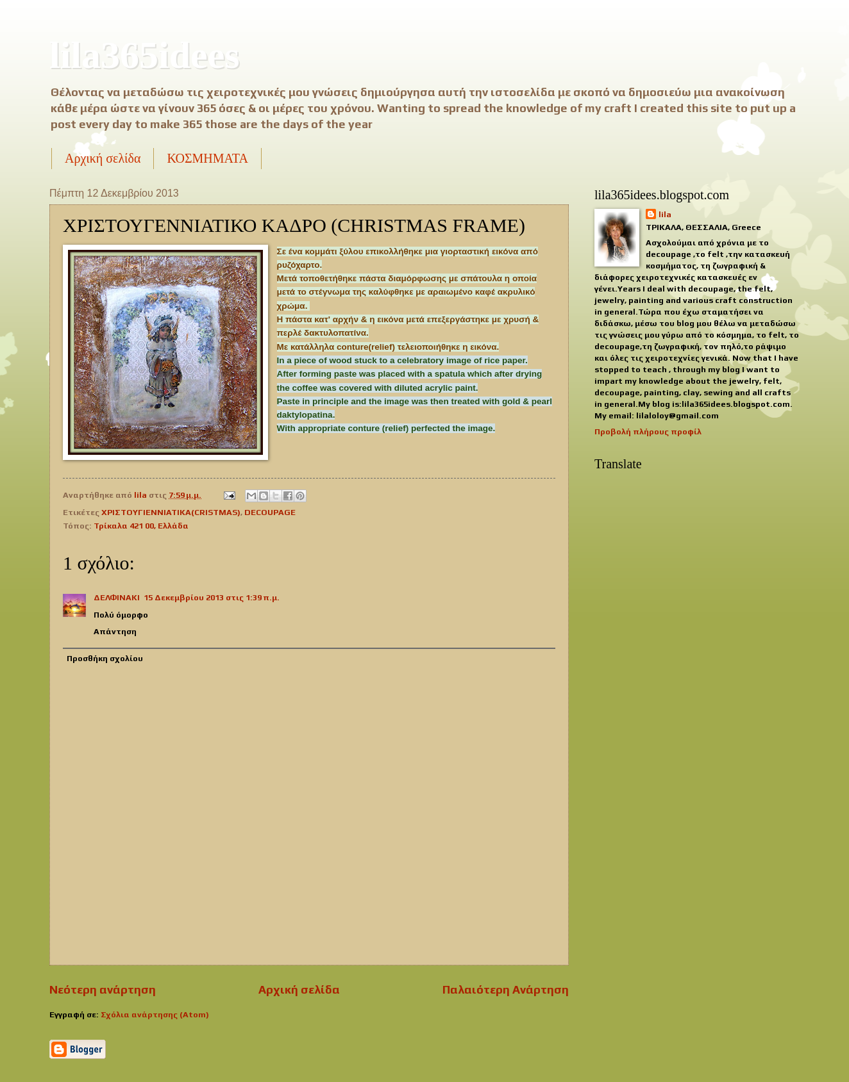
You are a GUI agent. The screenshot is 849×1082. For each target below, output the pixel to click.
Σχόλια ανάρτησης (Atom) (155, 1014)
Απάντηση (115, 631)
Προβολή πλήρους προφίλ (648, 431)
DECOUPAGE (270, 512)
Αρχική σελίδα (102, 158)
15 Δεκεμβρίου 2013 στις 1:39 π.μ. (212, 597)
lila (665, 214)
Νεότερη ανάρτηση (102, 989)
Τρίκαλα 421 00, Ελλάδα (141, 525)
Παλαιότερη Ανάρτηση (505, 989)
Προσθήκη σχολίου (105, 658)
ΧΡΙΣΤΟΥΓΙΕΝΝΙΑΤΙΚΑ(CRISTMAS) (170, 512)
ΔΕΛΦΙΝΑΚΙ (117, 597)
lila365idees (144, 55)
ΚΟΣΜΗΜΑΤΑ (207, 158)
